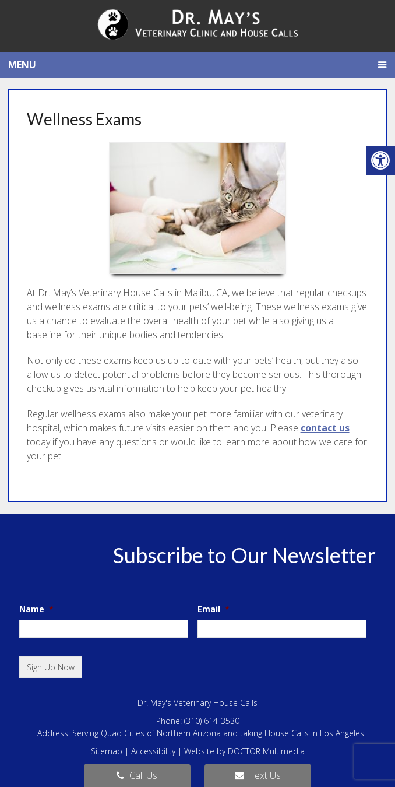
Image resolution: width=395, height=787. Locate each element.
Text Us (258, 775)
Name (36, 609)
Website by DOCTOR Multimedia (244, 751)
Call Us (137, 775)
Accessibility (153, 751)
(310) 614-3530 (211, 720)
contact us (325, 427)
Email (214, 609)
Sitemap (106, 751)
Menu (22, 64)
